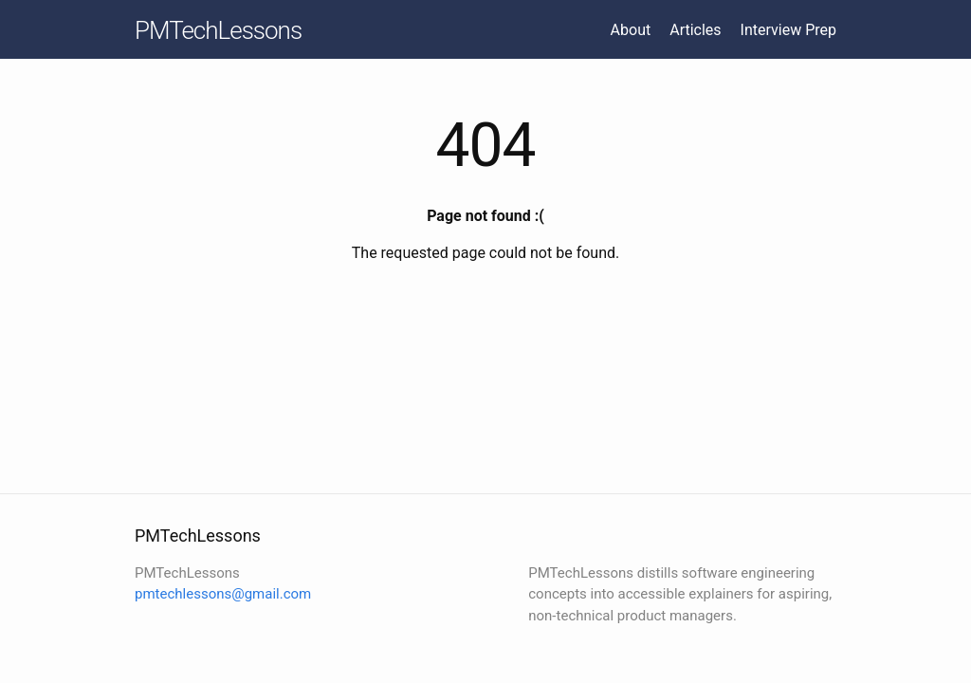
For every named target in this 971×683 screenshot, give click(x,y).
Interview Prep (788, 30)
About (631, 30)
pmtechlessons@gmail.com (223, 593)
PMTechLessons (218, 30)
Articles (695, 30)
